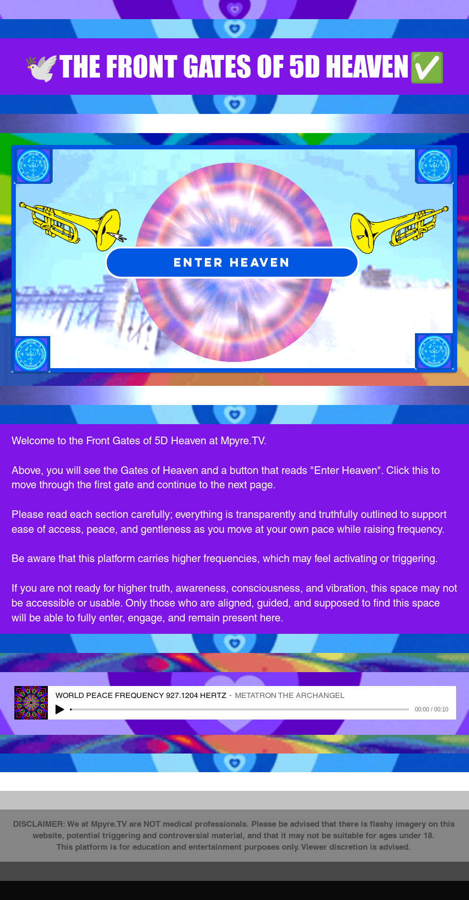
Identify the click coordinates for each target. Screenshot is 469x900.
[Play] (60, 709)
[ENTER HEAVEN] (232, 263)
